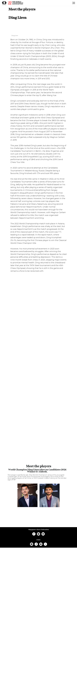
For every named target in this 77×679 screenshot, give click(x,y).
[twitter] (45, 544)
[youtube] (43, 534)
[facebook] (33, 534)
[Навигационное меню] (73, 3)
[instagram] (38, 534)
